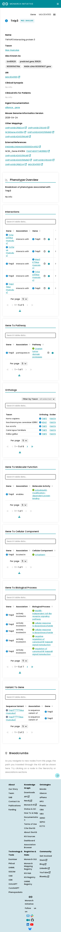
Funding (12, 809)
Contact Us (14, 801)
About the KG (30, 832)
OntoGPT (13, 884)
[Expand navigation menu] (58, 4)
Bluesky (44, 876)
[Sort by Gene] (13, 230)
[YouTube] (31, 924)
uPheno (43, 797)
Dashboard (29, 840)
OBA (42, 809)
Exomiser (13, 859)
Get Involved (46, 856)
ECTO (42, 826)
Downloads (29, 792)
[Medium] (28, 920)
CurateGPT (14, 888)
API (26, 796)
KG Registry (29, 877)
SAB (10, 797)
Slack (43, 860)
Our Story (13, 789)
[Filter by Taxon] (38, 399)
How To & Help (31, 813)
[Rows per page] (24, 299)
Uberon (43, 793)
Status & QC (30, 809)
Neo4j (28, 800)
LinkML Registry (28, 883)
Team (11, 793)
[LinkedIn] (28, 924)
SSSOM (12, 871)
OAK (11, 876)
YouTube (45, 872)
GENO (42, 818)
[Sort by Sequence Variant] (25, 706)
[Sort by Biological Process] (51, 606)
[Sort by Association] (29, 230)
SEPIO (42, 822)
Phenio (43, 805)
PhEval (12, 863)
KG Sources (29, 836)
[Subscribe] (28, 915)
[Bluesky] (29, 929)
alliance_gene (12, 107)
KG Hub (27, 873)
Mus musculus (12, 50)
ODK (11, 880)
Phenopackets (15, 892)
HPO (42, 801)
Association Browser (30, 846)
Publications (15, 805)
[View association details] (48, 239)
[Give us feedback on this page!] (57, 775)
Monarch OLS (30, 859)
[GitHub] (32, 920)
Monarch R (30, 805)
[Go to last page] (32, 446)
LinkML (12, 867)
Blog (43, 864)
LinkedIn (45, 868)
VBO (42, 813)
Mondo (43, 789)
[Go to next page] (26, 446)
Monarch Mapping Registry (28, 866)
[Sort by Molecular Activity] (51, 486)
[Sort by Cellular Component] (54, 550)
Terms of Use (30, 824)
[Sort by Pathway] (42, 344)
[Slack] (32, 915)
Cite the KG (29, 828)
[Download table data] (19, 310)
